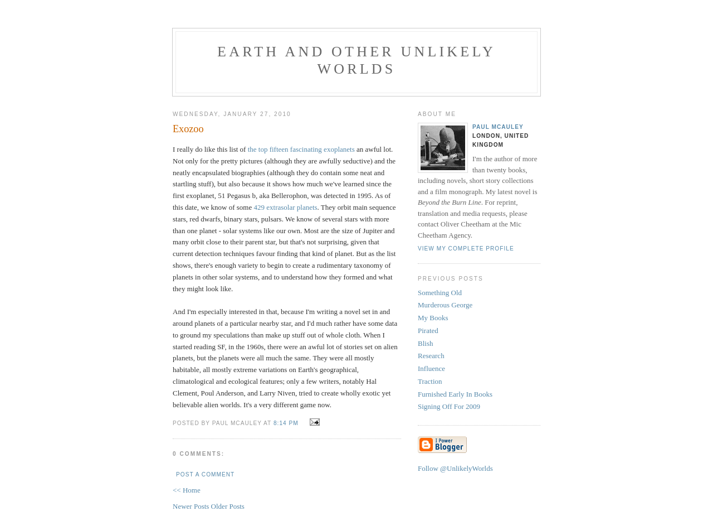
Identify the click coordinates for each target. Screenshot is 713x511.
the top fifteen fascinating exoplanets (301, 149)
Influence (431, 368)
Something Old (440, 292)
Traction (430, 381)
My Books (433, 318)
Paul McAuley (498, 127)
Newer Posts (192, 506)
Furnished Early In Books (455, 394)
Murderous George (445, 305)
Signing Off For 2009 (449, 406)
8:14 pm (286, 423)
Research (431, 355)
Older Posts (228, 506)
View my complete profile (466, 248)
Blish (425, 343)
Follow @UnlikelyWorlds (455, 468)
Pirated (428, 330)
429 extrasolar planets (286, 207)
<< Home (187, 490)
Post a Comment (205, 474)
